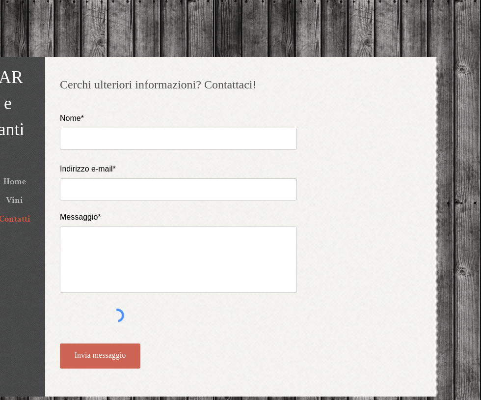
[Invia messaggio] (100, 356)
